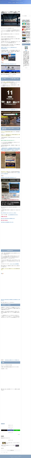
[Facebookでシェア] (10, 430)
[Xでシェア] (4, 430)
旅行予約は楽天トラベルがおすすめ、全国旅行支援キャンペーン (9, 109)
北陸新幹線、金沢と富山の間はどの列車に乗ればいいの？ (8, 177)
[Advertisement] (10, 9)
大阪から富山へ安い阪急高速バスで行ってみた (7, 222)
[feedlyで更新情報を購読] (26, 67)
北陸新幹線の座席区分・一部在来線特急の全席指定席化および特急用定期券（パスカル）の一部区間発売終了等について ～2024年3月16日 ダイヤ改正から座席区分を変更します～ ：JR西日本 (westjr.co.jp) (10, 149)
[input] (26, 16)
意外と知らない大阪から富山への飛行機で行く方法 (8, 218)
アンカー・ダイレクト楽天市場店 (14, 263)
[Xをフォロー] (25, 67)
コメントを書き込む (10, 450)
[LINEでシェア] (17, 430)
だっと (26, 50)
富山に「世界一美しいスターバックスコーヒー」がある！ (8, 212)
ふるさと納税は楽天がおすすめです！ (13, 214)
